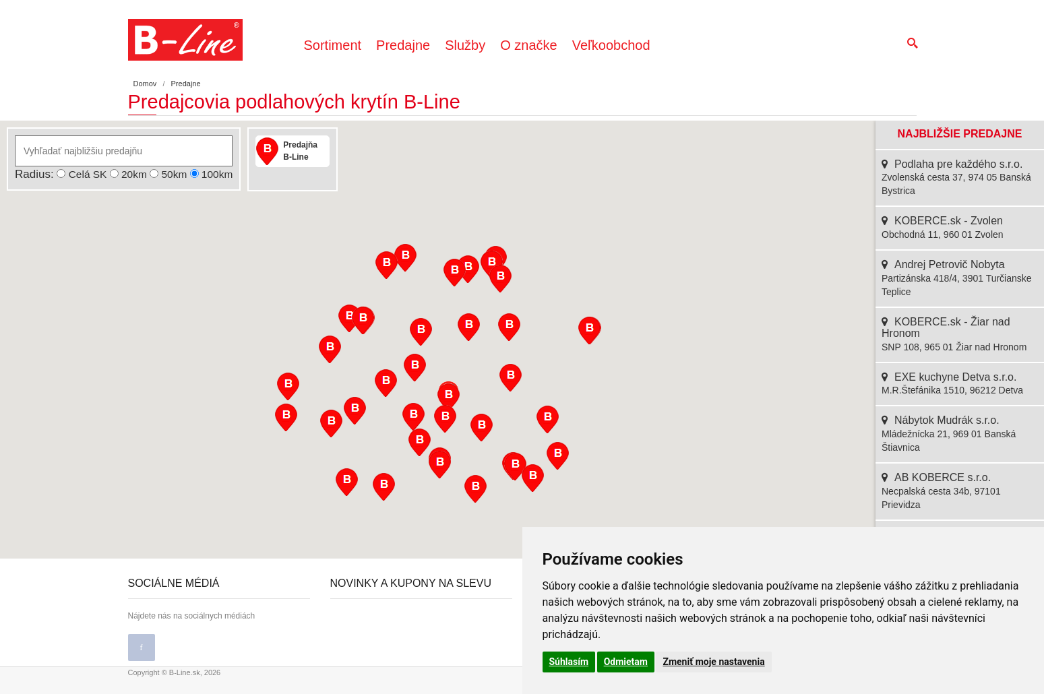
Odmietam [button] (626, 661)
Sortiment (333, 45)
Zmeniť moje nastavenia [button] (713, 661)
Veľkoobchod (611, 45)
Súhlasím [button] (569, 661)
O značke (528, 45)
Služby (465, 45)
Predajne (403, 45)
